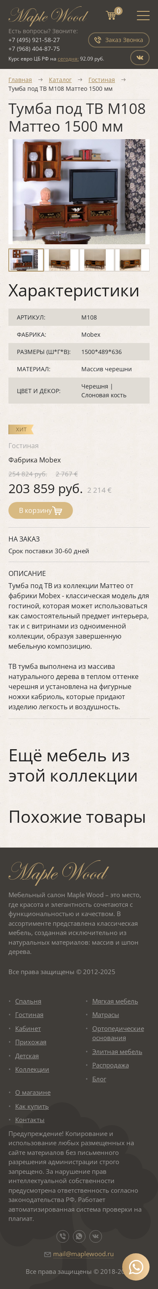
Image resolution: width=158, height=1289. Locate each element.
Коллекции (32, 1069)
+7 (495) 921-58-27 (34, 40)
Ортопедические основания (118, 1033)
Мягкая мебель (115, 1001)
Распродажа (110, 1065)
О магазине (33, 1092)
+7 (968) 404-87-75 (34, 49)
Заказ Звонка (118, 40)
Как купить (32, 1106)
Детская (27, 1055)
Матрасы (105, 1014)
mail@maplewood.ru (83, 1253)
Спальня (28, 1001)
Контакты (30, 1119)
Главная (20, 80)
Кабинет (28, 1028)
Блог (99, 1079)
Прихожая (30, 1042)
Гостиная (101, 80)
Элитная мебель (117, 1051)
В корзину (40, 510)
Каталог (60, 80)
